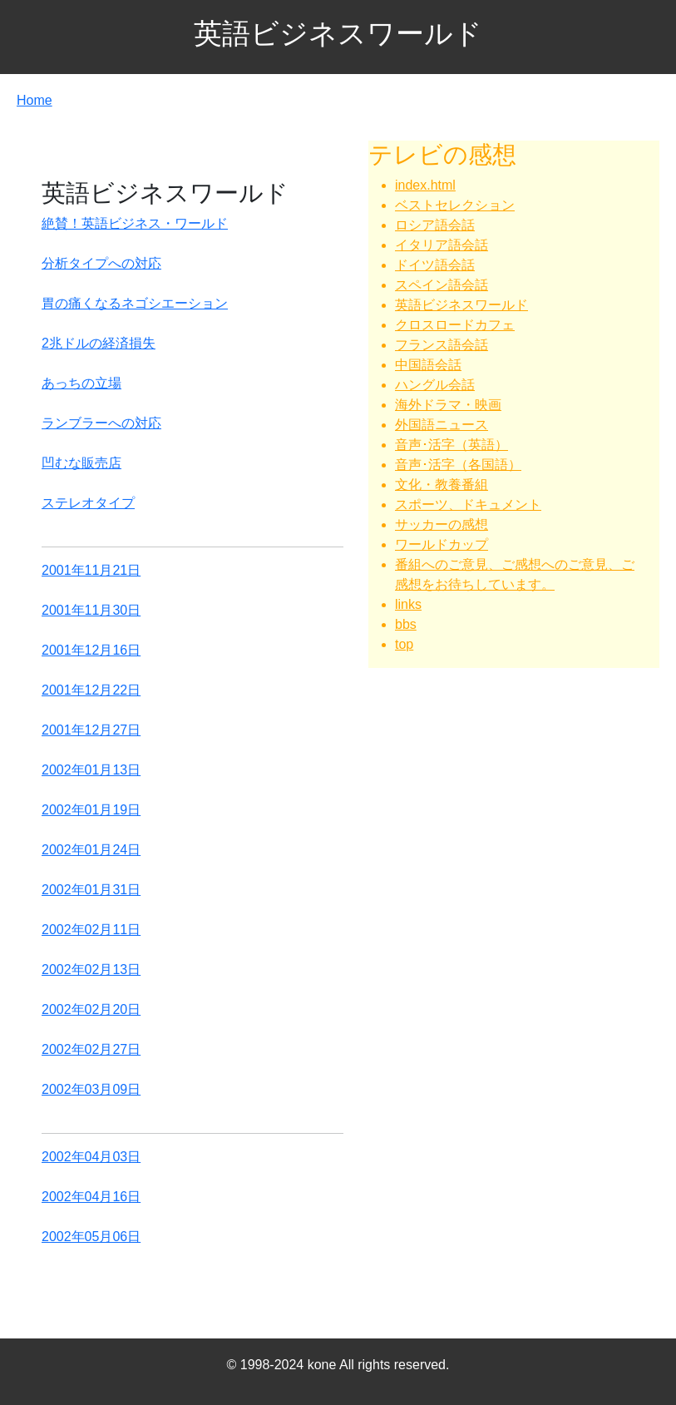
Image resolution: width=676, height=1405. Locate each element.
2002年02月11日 (91, 930)
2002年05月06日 (91, 1236)
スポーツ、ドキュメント (468, 504)
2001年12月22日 (91, 690)
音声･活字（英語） (451, 445)
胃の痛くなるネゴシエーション (135, 303)
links (408, 604)
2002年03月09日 (91, 1089)
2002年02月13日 (91, 969)
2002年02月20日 (91, 1009)
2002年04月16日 (91, 1197)
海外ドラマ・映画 (448, 405)
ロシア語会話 (435, 225)
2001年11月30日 (91, 610)
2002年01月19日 (91, 810)
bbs (406, 624)
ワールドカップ (441, 544)
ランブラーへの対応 (101, 423)
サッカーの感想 (441, 524)
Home (34, 100)
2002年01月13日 (91, 770)
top (404, 644)
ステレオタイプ (88, 503)
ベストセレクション (455, 205)
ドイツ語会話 (435, 265)
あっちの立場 (81, 383)
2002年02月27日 (91, 1049)
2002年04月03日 (91, 1157)
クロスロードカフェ (455, 325)
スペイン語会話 (441, 285)
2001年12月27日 (91, 730)
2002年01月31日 (91, 890)
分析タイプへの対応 (101, 263)
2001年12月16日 (91, 650)
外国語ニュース (441, 425)
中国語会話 (428, 365)
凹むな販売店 (81, 463)
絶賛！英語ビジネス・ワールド (135, 223)
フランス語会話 (441, 345)
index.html (425, 185)
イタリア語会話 (441, 245)
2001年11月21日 (91, 570)
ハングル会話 (435, 385)
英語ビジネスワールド (461, 305)
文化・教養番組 (441, 484)
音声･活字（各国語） (458, 465)
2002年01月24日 (91, 850)
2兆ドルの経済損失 (98, 343)
